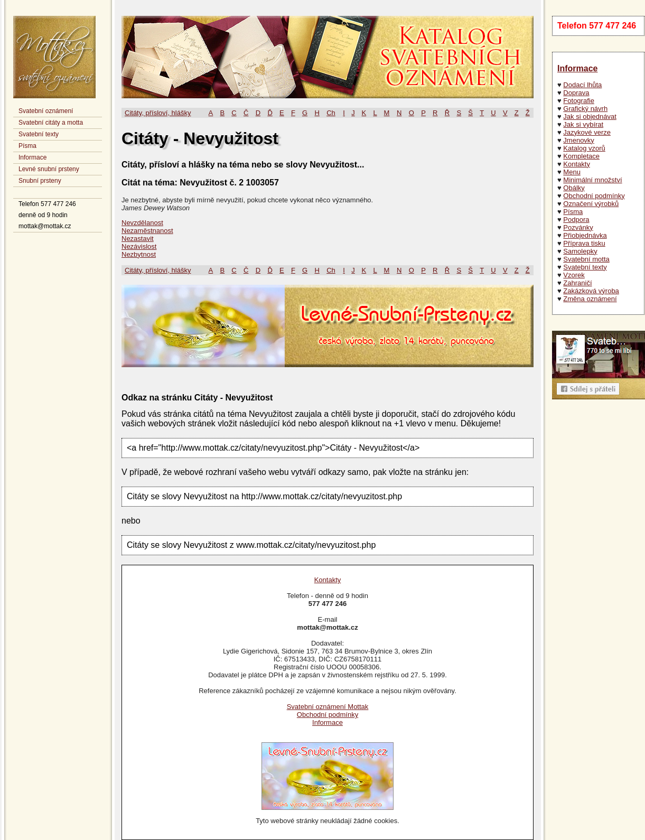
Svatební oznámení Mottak (328, 707)
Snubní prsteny (39, 180)
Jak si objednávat (589, 116)
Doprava (576, 93)
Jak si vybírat (583, 124)
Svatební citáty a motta (50, 122)
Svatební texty (38, 134)
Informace (32, 157)
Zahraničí (577, 283)
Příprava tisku (584, 243)
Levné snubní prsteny (48, 169)
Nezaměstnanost (147, 231)
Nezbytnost (138, 254)
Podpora (576, 219)
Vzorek (573, 275)
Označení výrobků (591, 204)
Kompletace (581, 156)
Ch (330, 113)
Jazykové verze (587, 132)
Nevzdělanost (142, 223)
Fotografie (578, 101)
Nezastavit (137, 238)
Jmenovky (578, 140)
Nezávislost (138, 246)
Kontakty (576, 164)
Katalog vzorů (584, 148)
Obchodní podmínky (593, 196)
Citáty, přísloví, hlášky (158, 113)
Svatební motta (586, 259)
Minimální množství (592, 180)
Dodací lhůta (582, 85)
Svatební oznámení (45, 111)
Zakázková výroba (591, 291)
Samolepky (580, 251)
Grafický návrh (585, 109)
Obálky (573, 188)
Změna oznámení (589, 299)
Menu (572, 172)
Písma (27, 146)
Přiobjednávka (584, 235)
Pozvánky (578, 227)
